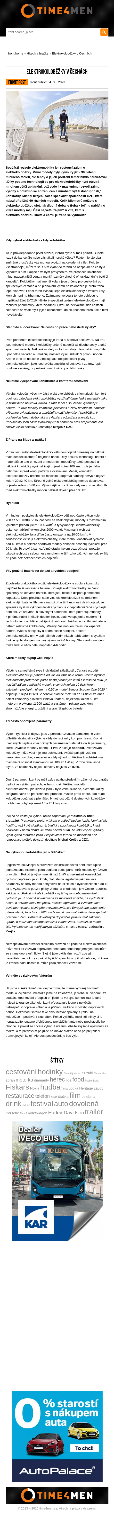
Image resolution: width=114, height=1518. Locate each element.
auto (61, 1104)
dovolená (84, 1104)
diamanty (41, 1080)
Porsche (12, 1113)
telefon (42, 1096)
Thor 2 (23, 1113)
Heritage (86, 1088)
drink (14, 1104)
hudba (50, 1087)
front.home (15, 53)
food (78, 1079)
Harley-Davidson (66, 1112)
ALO (26, 1105)
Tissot (64, 1088)
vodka (73, 1088)
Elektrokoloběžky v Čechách (71, 53)
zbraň (10, 1080)
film (75, 1095)
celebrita (89, 1096)
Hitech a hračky (38, 53)
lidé (68, 1080)
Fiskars (17, 1087)
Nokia (34, 1088)
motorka (24, 1079)
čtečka (63, 1096)
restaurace (20, 1095)
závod (99, 1088)
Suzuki (87, 1073)
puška (54, 1097)
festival (42, 1104)
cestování (21, 1072)
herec (57, 1079)
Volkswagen (37, 1113)
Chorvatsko (100, 1073)
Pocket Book (91, 1080)
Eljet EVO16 (28, 300)
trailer (94, 1112)
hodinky (50, 1072)
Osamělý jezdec (72, 1073)
